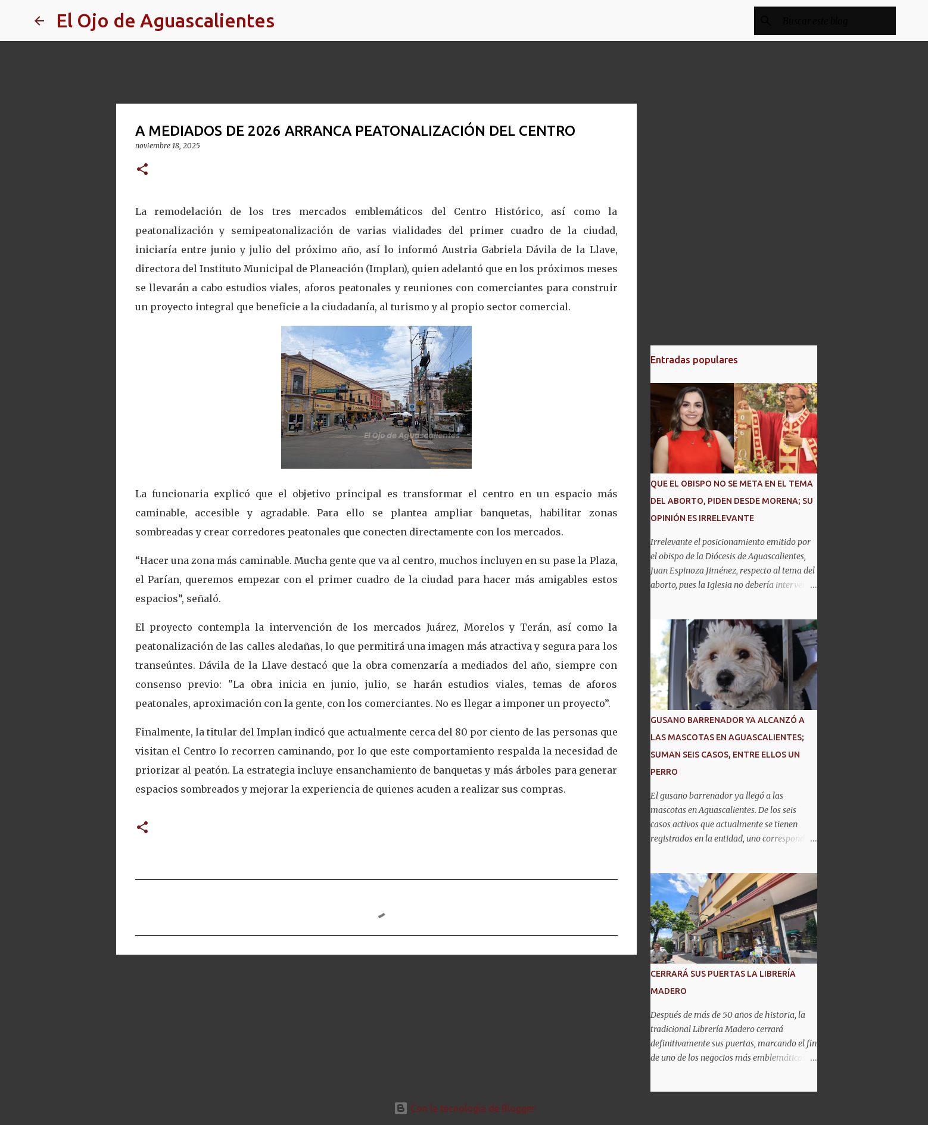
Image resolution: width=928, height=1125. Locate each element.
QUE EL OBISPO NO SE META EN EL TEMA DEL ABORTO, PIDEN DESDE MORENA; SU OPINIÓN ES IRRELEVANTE (731, 501)
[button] (142, 170)
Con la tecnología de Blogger (464, 1108)
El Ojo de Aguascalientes (165, 20)
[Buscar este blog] (833, 21)
